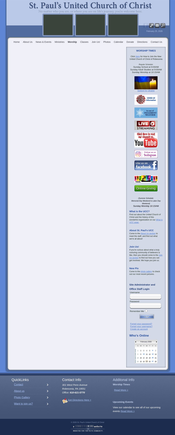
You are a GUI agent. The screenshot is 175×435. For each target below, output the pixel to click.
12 (149, 354)
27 (152, 361)
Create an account (139, 329)
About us (19, 391)
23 (141, 361)
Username (135, 292)
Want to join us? (23, 403)
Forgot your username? (141, 326)
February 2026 (146, 342)
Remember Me (137, 311)
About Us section (148, 233)
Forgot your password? (141, 324)
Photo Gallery (22, 397)
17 (144, 358)
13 (152, 354)
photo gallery (146, 271)
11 (146, 354)
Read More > (121, 390)
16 (141, 358)
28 (155, 361)
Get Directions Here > (79, 400)
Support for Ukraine (146, 91)
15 (138, 358)
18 (146, 358)
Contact (18, 384)
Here (137, 56)
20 (152, 358)
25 (146, 361)
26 (149, 361)
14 (155, 354)
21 (155, 358)
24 (144, 361)
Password (134, 301)
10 (144, 354)
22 (138, 361)
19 (149, 358)
